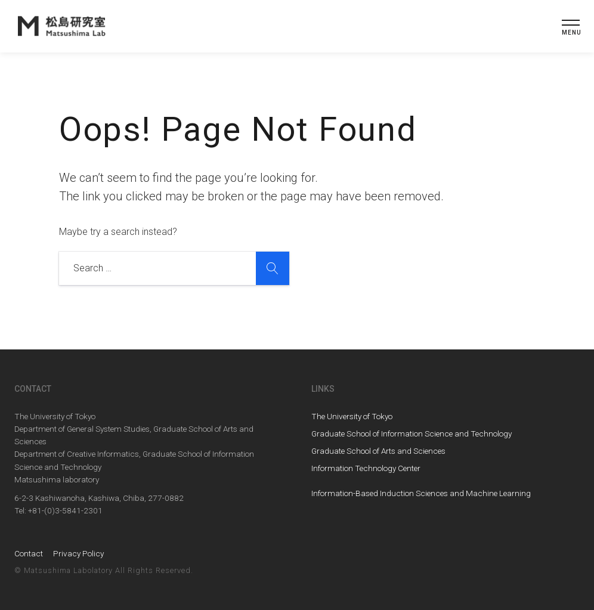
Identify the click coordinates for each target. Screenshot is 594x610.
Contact (28, 553)
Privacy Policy (78, 553)
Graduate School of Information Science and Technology (411, 433)
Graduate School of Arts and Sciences (378, 451)
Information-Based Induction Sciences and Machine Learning (421, 493)
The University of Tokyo (351, 416)
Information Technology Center (365, 468)
